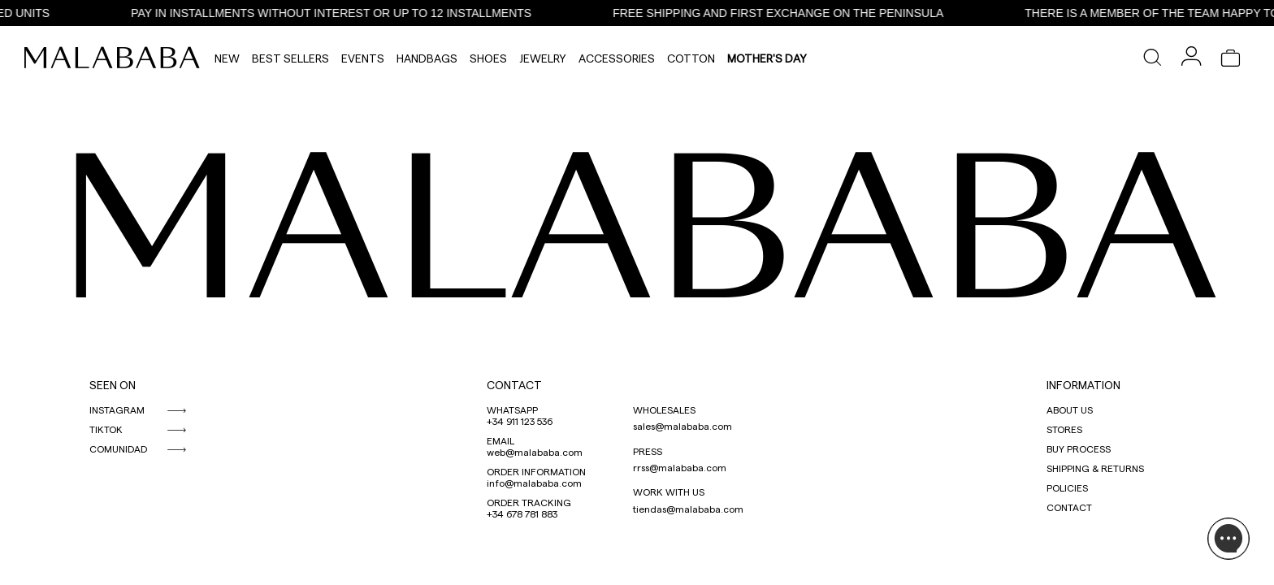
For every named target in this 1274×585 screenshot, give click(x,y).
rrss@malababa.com (679, 467)
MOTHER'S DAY (767, 58)
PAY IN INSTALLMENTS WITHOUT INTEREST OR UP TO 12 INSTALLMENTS (338, 13)
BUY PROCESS (1078, 448)
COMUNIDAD (118, 448)
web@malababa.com (535, 451)
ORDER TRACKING (529, 502)
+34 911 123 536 (519, 421)
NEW (227, 58)
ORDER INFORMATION (536, 471)
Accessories (616, 58)
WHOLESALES (664, 409)
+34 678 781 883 (522, 513)
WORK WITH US (668, 491)
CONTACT (514, 385)
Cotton (691, 58)
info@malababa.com (534, 482)
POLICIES (1067, 487)
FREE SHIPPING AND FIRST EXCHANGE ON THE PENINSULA (785, 13)
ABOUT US (1069, 409)
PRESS (647, 451)
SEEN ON (112, 385)
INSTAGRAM (117, 409)
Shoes (488, 58)
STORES (1064, 429)
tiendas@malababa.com (688, 508)
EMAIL (500, 440)
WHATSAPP (512, 409)
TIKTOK (106, 429)
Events (362, 58)
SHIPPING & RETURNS (1095, 468)
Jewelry (542, 58)
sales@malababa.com (682, 425)
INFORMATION (1083, 385)
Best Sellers (290, 58)
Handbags (426, 58)
